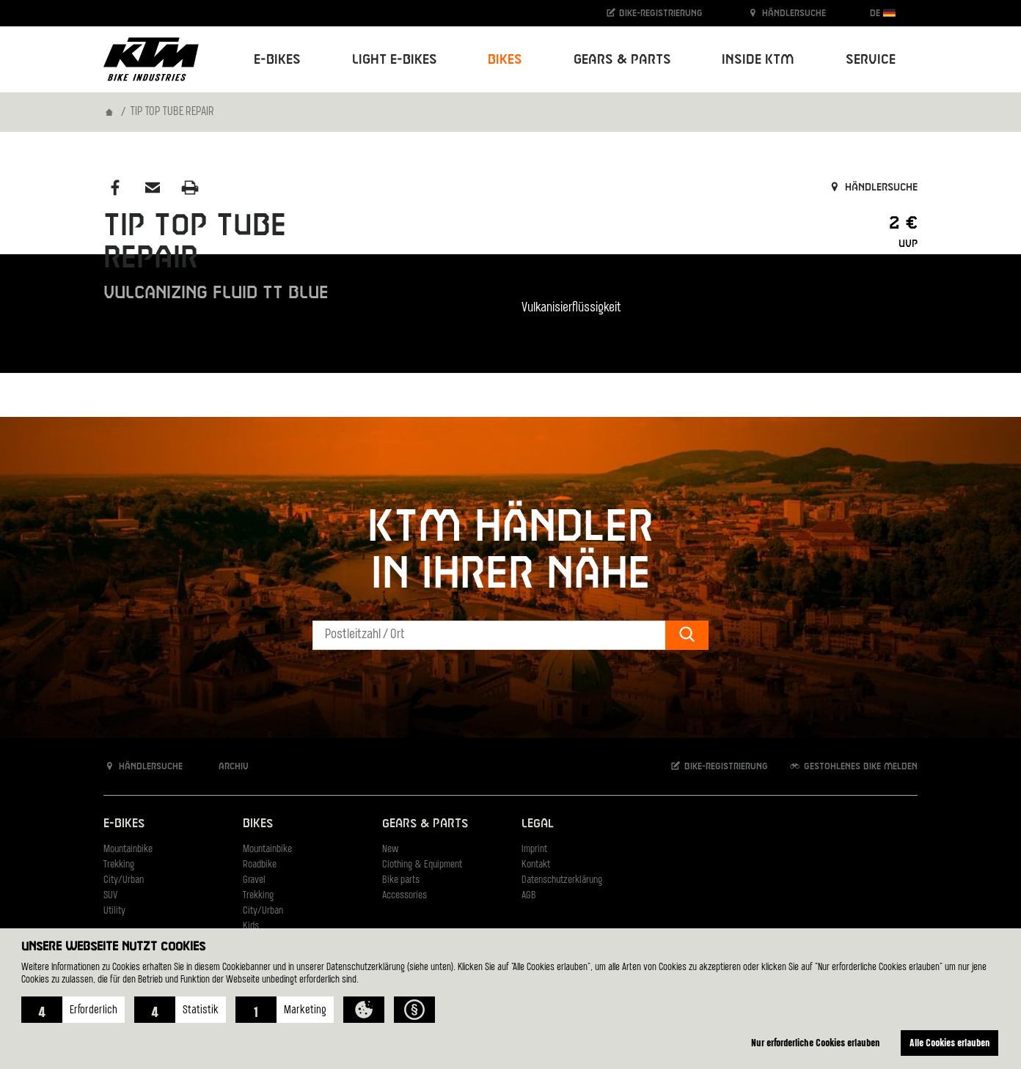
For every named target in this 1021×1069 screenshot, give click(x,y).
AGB (529, 895)
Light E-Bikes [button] (394, 59)
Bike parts (401, 880)
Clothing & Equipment (422, 864)
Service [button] (871, 59)
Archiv (226, 766)
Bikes (258, 824)
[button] (73, 1009)
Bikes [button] (505, 59)
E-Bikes (123, 824)
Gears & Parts (425, 824)
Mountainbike (128, 849)
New (390, 849)
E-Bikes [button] (277, 59)
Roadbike (260, 864)
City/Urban (123, 880)
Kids (251, 926)
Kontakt (536, 864)
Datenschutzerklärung (562, 880)
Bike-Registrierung (653, 13)
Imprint (534, 849)
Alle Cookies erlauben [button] (950, 1042)
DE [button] (883, 13)
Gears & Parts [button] (622, 59)
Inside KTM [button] (758, 59)
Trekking (118, 864)
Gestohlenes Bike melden (853, 766)
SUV (110, 895)
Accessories (404, 895)
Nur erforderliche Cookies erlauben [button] (815, 1042)
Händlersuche (786, 13)
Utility (114, 911)
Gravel (254, 880)
